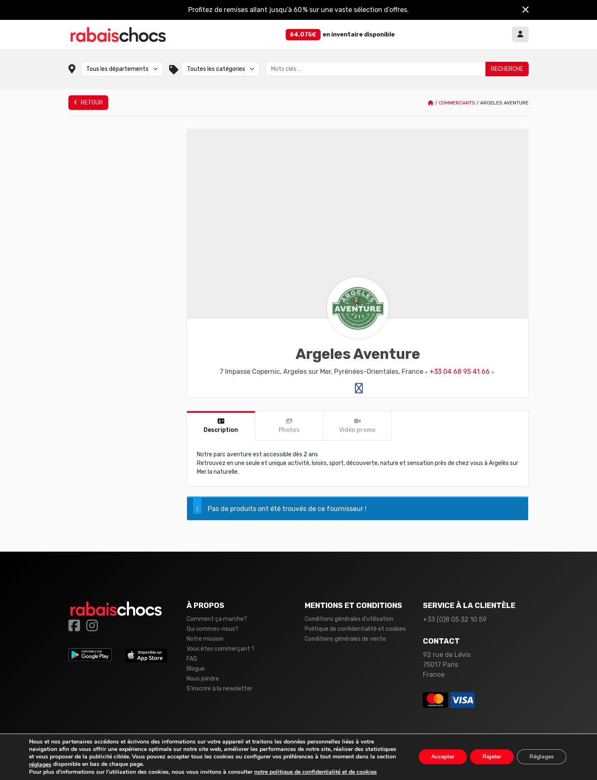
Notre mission (205, 638)
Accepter (442, 757)
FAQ (192, 658)
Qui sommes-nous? (212, 628)
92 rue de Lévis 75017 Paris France (447, 664)
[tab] (221, 426)
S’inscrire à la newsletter (219, 688)
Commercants (457, 103)
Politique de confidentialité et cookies (355, 628)
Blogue (196, 668)
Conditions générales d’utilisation (349, 619)
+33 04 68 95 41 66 (460, 371)
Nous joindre (203, 678)
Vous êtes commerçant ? (221, 648)
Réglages (541, 757)
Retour (88, 102)
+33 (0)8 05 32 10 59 (455, 619)
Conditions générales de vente (345, 638)
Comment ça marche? (217, 619)
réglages (40, 764)
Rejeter (492, 757)
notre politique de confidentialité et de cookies (315, 772)
